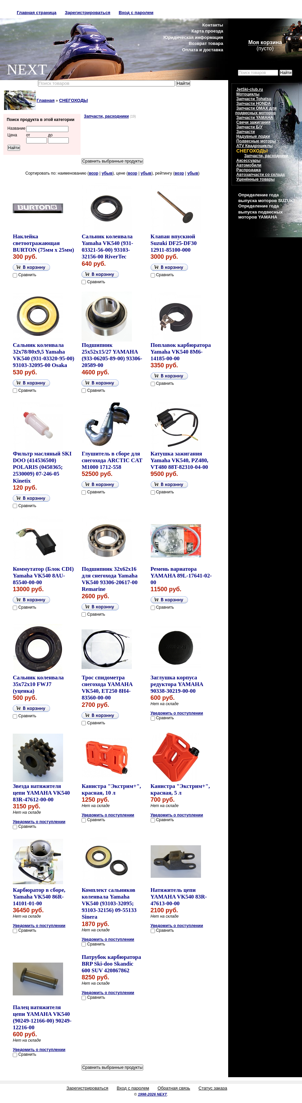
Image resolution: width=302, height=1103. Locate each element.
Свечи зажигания (253, 122)
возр (93, 173)
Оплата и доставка (202, 49)
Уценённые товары (255, 179)
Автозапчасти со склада (260, 174)
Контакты (212, 24)
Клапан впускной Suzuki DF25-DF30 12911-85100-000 (174, 243)
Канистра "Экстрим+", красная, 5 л (180, 789)
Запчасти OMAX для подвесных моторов (255, 110)
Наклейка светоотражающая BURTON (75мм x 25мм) (43, 243)
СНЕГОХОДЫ (73, 100)
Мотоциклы (247, 94)
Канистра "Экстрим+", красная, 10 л (111, 789)
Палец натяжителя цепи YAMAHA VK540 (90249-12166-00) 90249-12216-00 (42, 1017)
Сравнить (27, 274)
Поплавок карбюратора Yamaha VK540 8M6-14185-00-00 (181, 352)
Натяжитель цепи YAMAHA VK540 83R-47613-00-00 (179, 897)
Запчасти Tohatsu (253, 99)
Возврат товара (206, 43)
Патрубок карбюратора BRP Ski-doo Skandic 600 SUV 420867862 (111, 964)
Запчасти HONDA (253, 103)
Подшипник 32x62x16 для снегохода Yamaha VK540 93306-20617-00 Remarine (109, 579)
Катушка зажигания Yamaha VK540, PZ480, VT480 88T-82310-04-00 (179, 460)
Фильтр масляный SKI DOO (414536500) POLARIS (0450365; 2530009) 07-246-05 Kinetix (42, 467)
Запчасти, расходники (106, 116)
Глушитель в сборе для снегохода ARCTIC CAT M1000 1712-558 (112, 460)
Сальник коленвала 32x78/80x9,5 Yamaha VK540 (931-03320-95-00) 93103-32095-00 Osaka (43, 355)
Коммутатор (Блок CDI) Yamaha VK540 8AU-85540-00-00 (43, 576)
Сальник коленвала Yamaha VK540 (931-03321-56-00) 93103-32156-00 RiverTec (107, 246)
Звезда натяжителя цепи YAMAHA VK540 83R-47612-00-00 (41, 793)
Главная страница (36, 12)
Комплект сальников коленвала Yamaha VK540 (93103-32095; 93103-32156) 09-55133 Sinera (109, 903)
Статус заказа (213, 1088)
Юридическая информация (193, 37)
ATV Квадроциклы (254, 145)
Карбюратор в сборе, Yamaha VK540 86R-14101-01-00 (39, 897)
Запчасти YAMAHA (254, 117)
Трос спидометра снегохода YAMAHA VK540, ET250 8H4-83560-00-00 (107, 687)
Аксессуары (248, 160)
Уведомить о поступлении (177, 713)
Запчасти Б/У (249, 127)
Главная (46, 100)
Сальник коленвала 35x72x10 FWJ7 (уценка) (38, 684)
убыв (107, 173)
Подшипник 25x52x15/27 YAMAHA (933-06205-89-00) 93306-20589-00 (112, 355)
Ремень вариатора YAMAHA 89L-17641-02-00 (181, 576)
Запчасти (245, 131)
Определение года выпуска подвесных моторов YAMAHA (260, 211)
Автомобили (248, 165)
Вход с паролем (136, 12)
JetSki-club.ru (249, 89)
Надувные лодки (253, 136)
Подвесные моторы (256, 141)
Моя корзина (265, 42)
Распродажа (248, 170)
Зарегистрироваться (87, 12)
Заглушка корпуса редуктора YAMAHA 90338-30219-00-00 (177, 684)
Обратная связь (173, 1088)
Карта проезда (207, 31)
